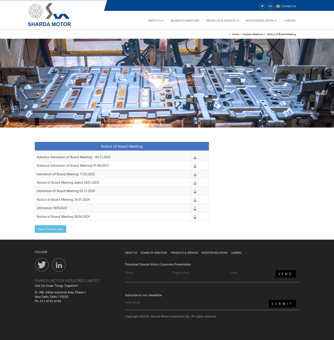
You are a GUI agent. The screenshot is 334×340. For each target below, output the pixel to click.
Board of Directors (185, 20)
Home (235, 34)
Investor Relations (261, 20)
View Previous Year (50, 229)
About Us (156, 20)
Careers (290, 20)
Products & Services (223, 20)
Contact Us (288, 6)
